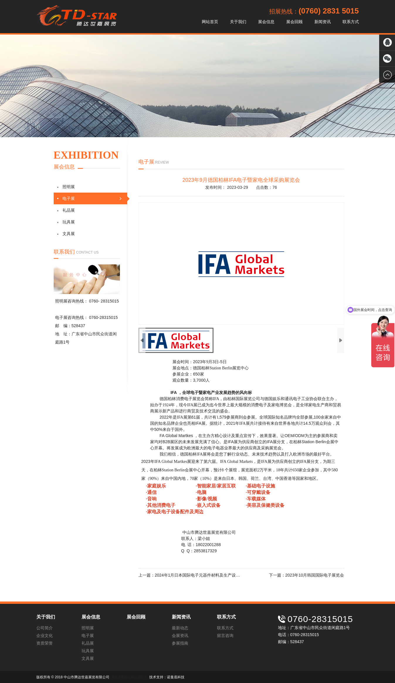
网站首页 (210, 21)
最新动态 (180, 628)
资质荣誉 (44, 643)
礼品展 (66, 210)
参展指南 (180, 643)
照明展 (66, 186)
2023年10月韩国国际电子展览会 (314, 575)
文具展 (66, 233)
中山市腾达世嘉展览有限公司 (76, 16)
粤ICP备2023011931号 (129, 677)
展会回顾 (294, 21)
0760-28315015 (103, 317)
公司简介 (44, 628)
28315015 (110, 301)
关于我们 (238, 21)
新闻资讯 (322, 21)
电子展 (92, 198)
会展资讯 (180, 635)
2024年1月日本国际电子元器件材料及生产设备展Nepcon (206, 575)
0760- (95, 301)
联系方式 (351, 21)
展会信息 (266, 21)
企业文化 (44, 635)
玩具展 (66, 222)
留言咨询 (225, 635)
